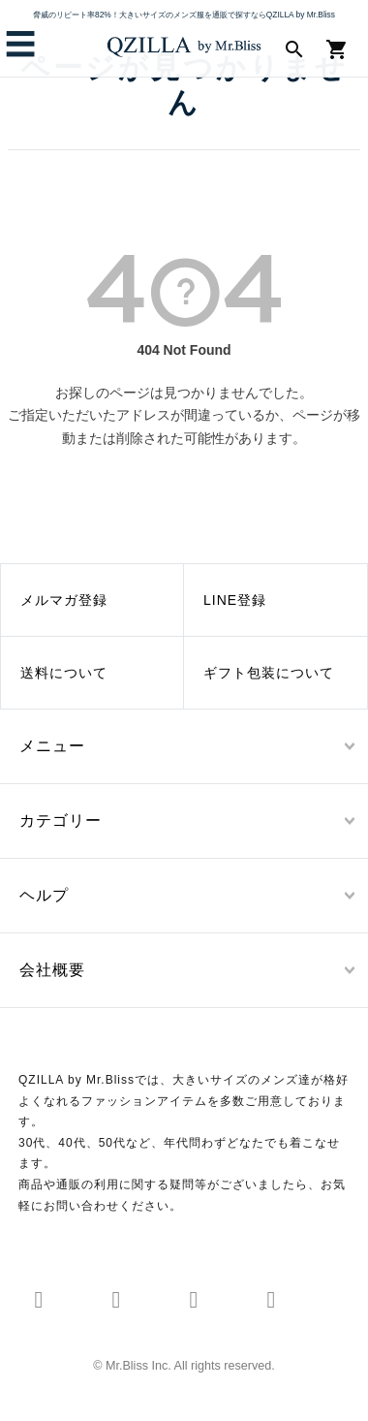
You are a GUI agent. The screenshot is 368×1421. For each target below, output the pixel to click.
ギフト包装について (268, 672)
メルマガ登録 (63, 600)
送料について (63, 672)
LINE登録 (234, 600)
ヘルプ (44, 895)
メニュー (52, 746)
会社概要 (52, 970)
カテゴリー (60, 820)
